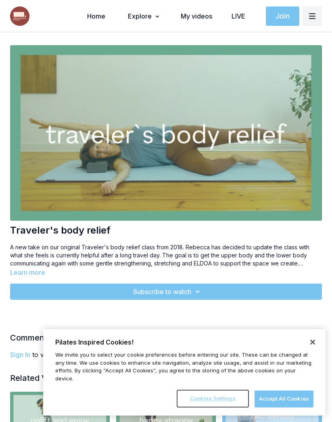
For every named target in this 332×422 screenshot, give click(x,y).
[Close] (313, 342)
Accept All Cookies (284, 398)
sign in (20, 355)
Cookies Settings (213, 398)
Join (283, 16)
